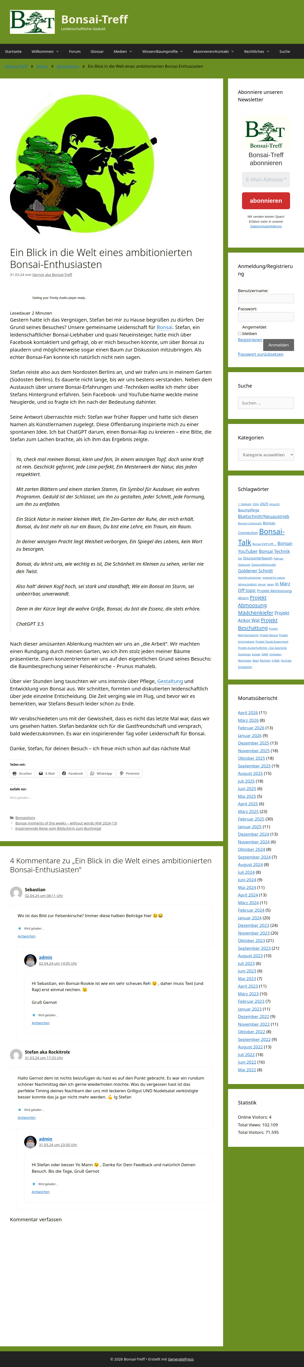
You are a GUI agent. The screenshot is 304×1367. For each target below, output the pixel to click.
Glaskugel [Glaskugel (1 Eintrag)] (244, 564)
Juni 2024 (247, 880)
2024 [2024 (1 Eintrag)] (256, 504)
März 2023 (248, 994)
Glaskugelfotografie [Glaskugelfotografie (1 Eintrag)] (263, 564)
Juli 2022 (246, 1054)
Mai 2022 (247, 1070)
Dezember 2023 (253, 925)
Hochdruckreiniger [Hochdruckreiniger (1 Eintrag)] (249, 577)
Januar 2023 (250, 1009)
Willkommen (48, 51)
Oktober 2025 (251, 758)
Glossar (97, 51)
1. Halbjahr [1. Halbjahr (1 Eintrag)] (245, 504)
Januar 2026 (250, 735)
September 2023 (254, 948)
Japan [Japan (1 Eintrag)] (270, 584)
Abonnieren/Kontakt (216, 51)
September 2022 (254, 1039)
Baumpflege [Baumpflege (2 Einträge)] (248, 509)
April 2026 (248, 712)
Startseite (13, 51)
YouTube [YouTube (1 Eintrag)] (286, 660)
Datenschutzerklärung (266, 226)
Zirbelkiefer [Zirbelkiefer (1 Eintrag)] (245, 667)
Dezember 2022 (253, 1016)
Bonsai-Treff (94, 19)
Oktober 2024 (251, 849)
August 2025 (250, 773)
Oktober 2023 (251, 940)
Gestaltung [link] (170, 681)
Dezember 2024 (253, 834)
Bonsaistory (68, 66)
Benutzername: (253, 290)
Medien (125, 51)
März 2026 (248, 720)
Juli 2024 (246, 872)
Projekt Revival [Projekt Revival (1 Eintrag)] (269, 635)
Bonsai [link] (164, 327)
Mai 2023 (247, 978)
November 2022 (254, 1024)
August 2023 (250, 955)
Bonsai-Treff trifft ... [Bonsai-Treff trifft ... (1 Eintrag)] (264, 544)
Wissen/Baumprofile (165, 51)
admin (46, 957)
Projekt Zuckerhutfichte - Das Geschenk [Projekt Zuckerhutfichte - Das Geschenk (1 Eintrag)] (262, 648)
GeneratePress (181, 1359)
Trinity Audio (59, 298)
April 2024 (248, 895)
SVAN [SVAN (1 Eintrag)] (265, 654)
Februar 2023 (251, 1001)
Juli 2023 (246, 963)
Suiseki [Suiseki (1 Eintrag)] (256, 654)
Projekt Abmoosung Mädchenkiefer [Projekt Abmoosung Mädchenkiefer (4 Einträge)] (255, 605)
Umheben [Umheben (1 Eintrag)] (275, 654)
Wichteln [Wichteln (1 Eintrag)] (265, 660)
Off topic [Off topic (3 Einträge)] (247, 590)
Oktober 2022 (251, 1031)
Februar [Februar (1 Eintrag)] (278, 558)
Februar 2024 (251, 910)
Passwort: (247, 309)
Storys (42, 66)
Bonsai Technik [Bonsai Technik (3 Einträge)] (274, 551)
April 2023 (248, 986)
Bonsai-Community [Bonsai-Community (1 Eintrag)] (250, 523)
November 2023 (254, 933)
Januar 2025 (250, 826)
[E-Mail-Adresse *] (266, 179)
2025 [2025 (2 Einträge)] (264, 503)
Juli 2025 (246, 781)
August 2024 (250, 864)
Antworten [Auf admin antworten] (41, 1023)
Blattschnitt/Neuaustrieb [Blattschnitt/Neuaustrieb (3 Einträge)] (263, 516)
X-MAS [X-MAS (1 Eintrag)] (276, 660)
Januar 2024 (250, 918)
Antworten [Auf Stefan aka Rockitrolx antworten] (27, 1117)
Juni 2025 (247, 788)
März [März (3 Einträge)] (285, 584)
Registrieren (250, 339)
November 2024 (254, 842)
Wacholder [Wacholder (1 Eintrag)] (244, 660)
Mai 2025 (247, 796)
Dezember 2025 (253, 743)
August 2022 (250, 1047)
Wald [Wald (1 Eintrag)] (255, 660)
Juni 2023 (247, 971)
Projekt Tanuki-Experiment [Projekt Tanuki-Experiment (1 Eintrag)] (271, 641)
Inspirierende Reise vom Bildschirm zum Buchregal (58, 828)
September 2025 (254, 766)
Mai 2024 (247, 887)
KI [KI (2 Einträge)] (277, 583)
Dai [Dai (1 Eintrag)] (240, 558)
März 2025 (248, 811)
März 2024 (248, 902)
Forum (75, 51)
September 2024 (254, 857)
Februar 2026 (251, 728)
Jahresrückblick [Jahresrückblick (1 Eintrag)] (247, 584)
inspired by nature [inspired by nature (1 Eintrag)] (273, 577)
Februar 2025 (251, 819)
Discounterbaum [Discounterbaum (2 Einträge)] (258, 557)
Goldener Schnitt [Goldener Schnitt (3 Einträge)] (255, 571)
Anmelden (278, 345)
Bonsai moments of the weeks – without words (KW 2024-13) (66, 823)
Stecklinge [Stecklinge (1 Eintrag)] (244, 654)
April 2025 (248, 804)
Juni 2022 (247, 1062)
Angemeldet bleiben (254, 330)
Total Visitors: (252, 1132)
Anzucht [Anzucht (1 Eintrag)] (274, 504)
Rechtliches (259, 51)
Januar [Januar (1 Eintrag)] (262, 584)
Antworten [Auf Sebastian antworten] (27, 936)
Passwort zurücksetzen (261, 354)
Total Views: (250, 1125)
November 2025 (254, 750)
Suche (285, 51)
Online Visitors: (253, 1117)
